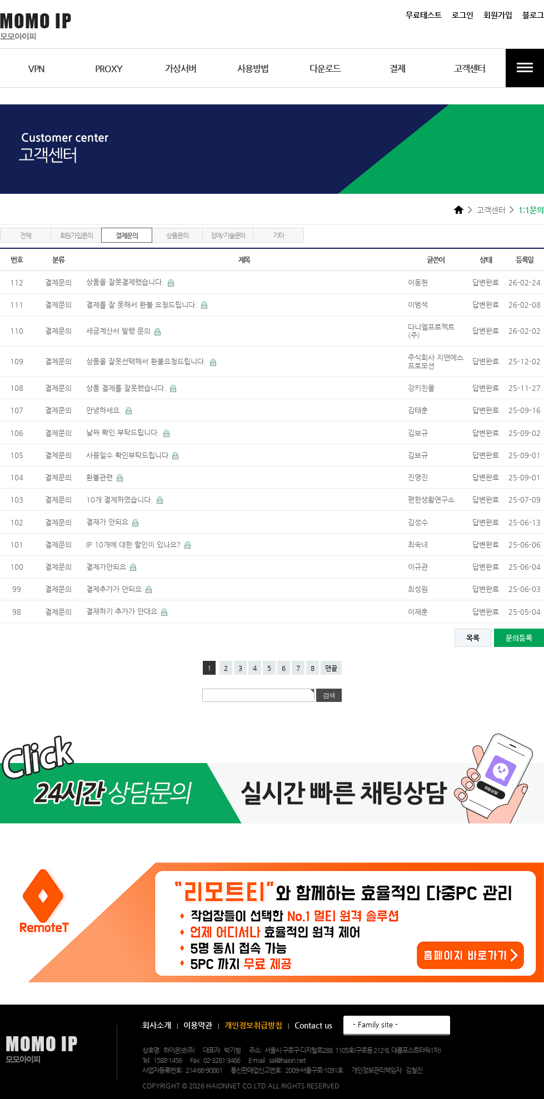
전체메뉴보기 (525, 68)
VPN (36, 68)
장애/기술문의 (228, 235)
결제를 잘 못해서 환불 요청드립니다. (142, 304)
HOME (458, 209)
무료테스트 (424, 15)
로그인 (462, 15)
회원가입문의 (76, 235)
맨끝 (331, 668)
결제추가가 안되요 (115, 589)
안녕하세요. (105, 410)
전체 (25, 235)
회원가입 (497, 15)
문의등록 (519, 638)
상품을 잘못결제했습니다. (126, 282)
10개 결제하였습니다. (120, 499)
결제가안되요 (107, 567)
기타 (278, 235)
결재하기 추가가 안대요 (122, 611)
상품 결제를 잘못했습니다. (127, 388)
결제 (397, 68)
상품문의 (177, 235)
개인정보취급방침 (253, 1025)
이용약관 (197, 1025)
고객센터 (469, 68)
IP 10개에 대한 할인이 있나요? (134, 544)
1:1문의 (531, 209)
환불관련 (100, 477)
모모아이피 (41, 1049)
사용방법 (252, 68)
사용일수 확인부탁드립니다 (128, 455)
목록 (473, 638)
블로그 (533, 15)
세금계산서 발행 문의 (119, 331)
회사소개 (156, 1025)
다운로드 (325, 68)
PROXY (108, 68)
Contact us (313, 1025)
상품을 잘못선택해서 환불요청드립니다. (147, 361)
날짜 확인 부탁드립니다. (124, 432)
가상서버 (180, 68)
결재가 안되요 (108, 522)
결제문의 (126, 235)
